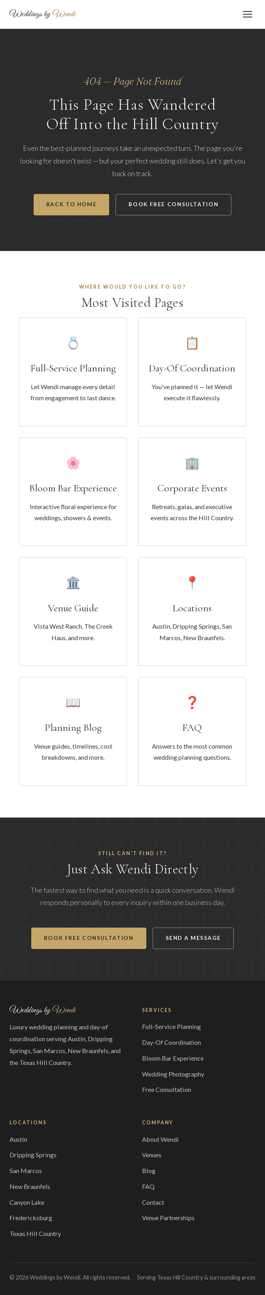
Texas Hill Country (35, 1233)
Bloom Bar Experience (173, 1058)
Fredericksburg (30, 1217)
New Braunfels (29, 1186)
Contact (153, 1202)
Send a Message (193, 938)
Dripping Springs (33, 1154)
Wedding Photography (173, 1074)
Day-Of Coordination (171, 1042)
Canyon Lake (26, 1202)
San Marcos (25, 1170)
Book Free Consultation (173, 204)
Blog (148, 1170)
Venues (151, 1154)
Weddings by (42, 14)
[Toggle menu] (248, 14)
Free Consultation (166, 1089)
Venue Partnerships (168, 1217)
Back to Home (71, 204)
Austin (18, 1139)
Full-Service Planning (171, 1026)
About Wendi (160, 1139)
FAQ (148, 1186)
